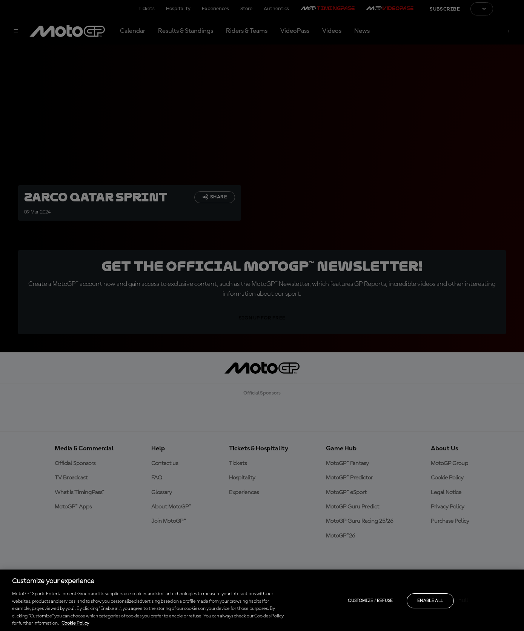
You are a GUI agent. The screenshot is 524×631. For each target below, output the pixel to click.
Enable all (430, 601)
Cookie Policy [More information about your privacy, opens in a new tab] (75, 623)
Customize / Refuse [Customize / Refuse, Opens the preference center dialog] (370, 601)
